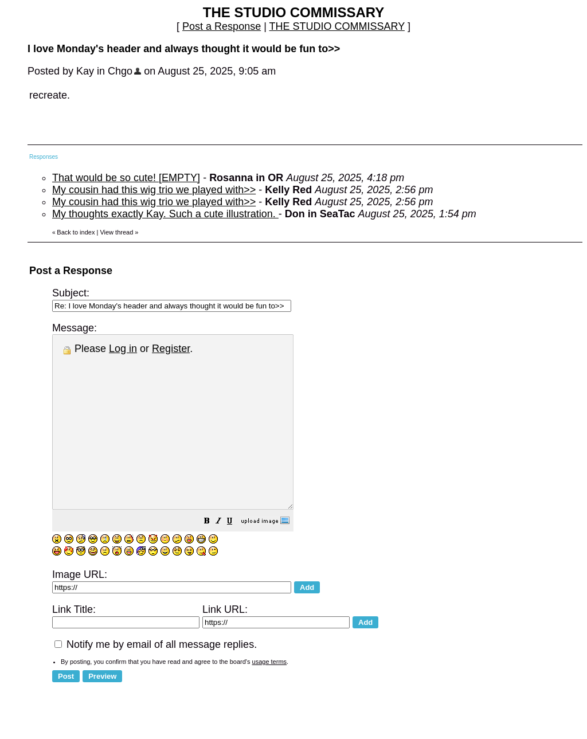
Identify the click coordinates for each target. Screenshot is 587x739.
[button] (235, 556)
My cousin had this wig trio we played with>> (154, 189)
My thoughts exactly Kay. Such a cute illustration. (165, 214)
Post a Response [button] (221, 26)
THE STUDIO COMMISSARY (337, 26)
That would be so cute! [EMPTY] (126, 177)
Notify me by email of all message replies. (155, 679)
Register (171, 348)
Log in (123, 348)
